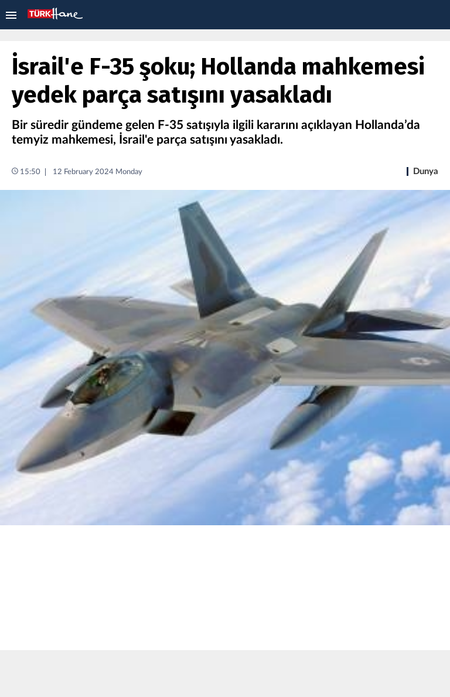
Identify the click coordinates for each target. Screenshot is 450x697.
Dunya (425, 171)
